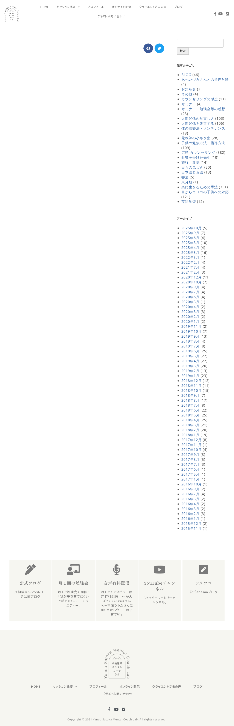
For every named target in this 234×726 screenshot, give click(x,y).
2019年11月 (191, 326)
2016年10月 (191, 484)
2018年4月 (190, 420)
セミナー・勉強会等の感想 (203, 108)
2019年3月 (190, 366)
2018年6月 (190, 410)
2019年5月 (190, 356)
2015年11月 (191, 528)
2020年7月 (190, 292)
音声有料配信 (116, 583)
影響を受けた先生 (196, 157)
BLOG (186, 74)
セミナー (188, 104)
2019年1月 (190, 375)
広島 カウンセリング (198, 152)
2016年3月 (190, 508)
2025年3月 (190, 252)
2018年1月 (190, 435)
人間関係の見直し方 (197, 118)
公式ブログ (30, 583)
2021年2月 (190, 272)
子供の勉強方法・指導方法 (203, 143)
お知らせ (188, 89)
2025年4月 (190, 247)
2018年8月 (190, 400)
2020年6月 (190, 297)
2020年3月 (190, 311)
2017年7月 (190, 464)
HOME (44, 7)
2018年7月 (190, 405)
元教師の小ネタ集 (196, 138)
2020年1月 (190, 321)
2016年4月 (190, 503)
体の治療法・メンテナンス (203, 128)
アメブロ (203, 583)
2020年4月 (190, 306)
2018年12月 (191, 380)
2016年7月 (190, 494)
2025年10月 (191, 228)
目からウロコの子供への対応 (205, 192)
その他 (186, 94)
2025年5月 (190, 242)
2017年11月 (191, 444)
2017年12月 (191, 439)
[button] (148, 48)
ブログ (178, 7)
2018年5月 (190, 415)
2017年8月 (190, 459)
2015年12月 (191, 523)
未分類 (186, 182)
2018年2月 (190, 430)
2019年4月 (190, 361)
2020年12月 (191, 277)
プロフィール (96, 7)
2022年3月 (190, 257)
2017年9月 (190, 454)
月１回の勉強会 (73, 583)
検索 (182, 50)
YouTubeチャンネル (159, 585)
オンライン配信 (121, 7)
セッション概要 (68, 6)
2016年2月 (190, 513)
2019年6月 (190, 351)
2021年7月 (190, 267)
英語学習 (188, 201)
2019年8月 (190, 341)
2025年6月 (190, 237)
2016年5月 (190, 499)
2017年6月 (190, 469)
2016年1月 (190, 518)
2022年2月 (190, 262)
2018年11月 (191, 385)
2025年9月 (190, 233)
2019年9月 (190, 336)
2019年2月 (190, 370)
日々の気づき (192, 167)
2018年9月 (190, 395)
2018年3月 (190, 425)
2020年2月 (190, 316)
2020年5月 (190, 301)
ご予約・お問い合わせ (111, 16)
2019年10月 (191, 331)
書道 (185, 177)
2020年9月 (190, 287)
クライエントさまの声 (153, 7)
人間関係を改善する (197, 123)
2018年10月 (191, 390)
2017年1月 (190, 479)
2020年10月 (191, 282)
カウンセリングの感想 (199, 99)
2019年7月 (190, 346)
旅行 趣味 (190, 162)
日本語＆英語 (192, 172)
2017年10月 (191, 449)
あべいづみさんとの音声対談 (205, 79)
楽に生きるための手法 (199, 187)
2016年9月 (190, 489)
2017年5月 (190, 474)
